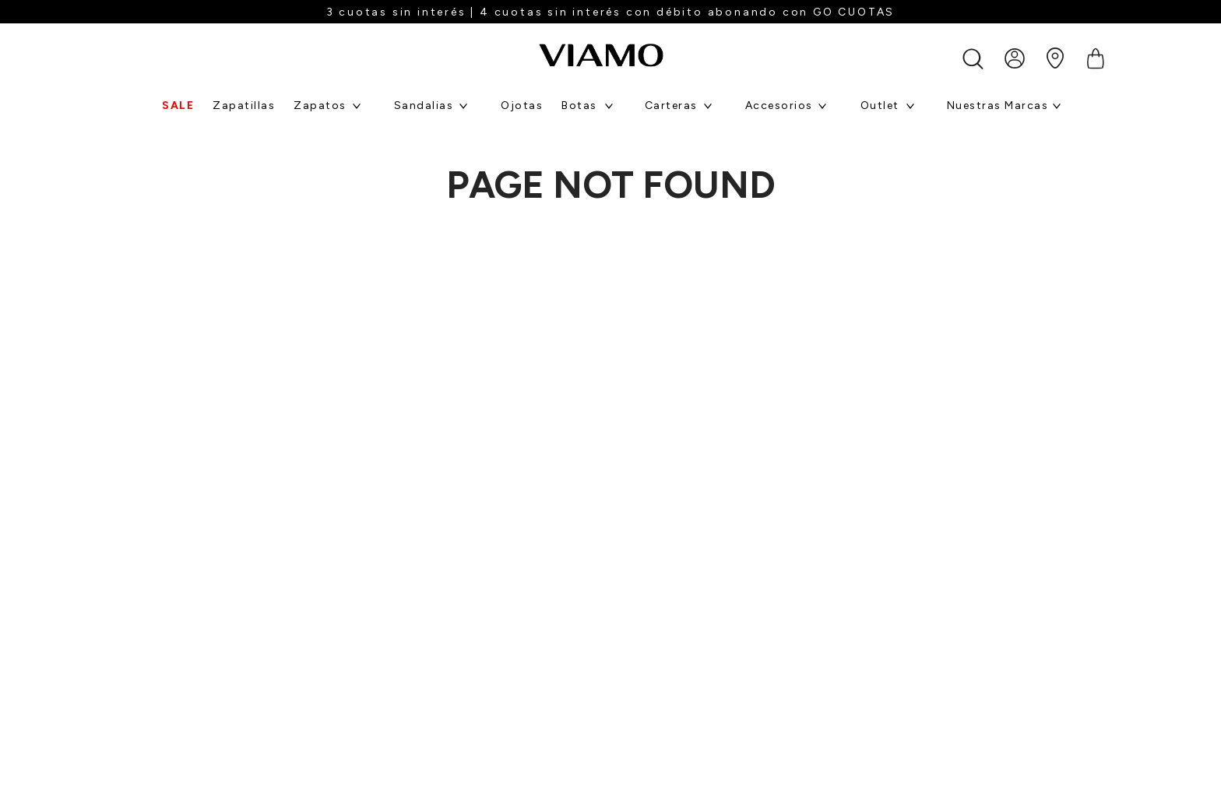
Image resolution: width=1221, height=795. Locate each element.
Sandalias (424, 105)
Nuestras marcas (998, 105)
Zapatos (320, 105)
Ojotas (522, 105)
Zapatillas (244, 105)
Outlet (879, 105)
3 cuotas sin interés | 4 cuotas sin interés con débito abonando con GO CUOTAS (611, 12)
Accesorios (779, 105)
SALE (178, 105)
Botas (579, 105)
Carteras (671, 105)
